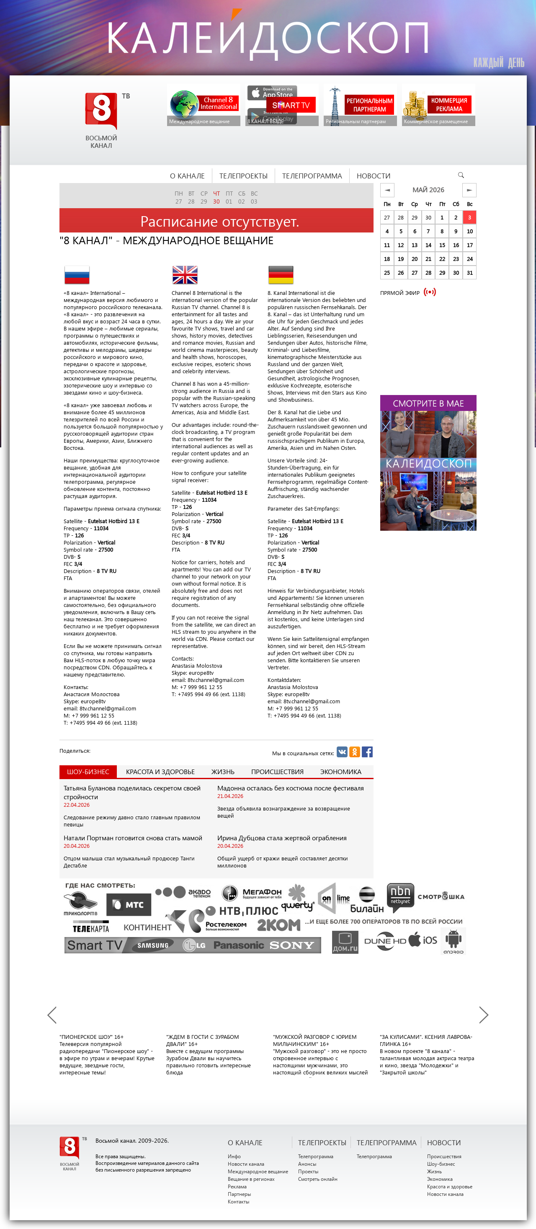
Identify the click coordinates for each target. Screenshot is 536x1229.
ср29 (204, 197)
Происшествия (277, 771)
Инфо (234, 1156)
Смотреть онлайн (318, 1178)
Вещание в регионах (251, 1178)
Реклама (237, 1186)
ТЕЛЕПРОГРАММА (387, 1142)
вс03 (254, 197)
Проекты (308, 1171)
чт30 (216, 197)
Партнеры (239, 1193)
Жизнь (222, 771)
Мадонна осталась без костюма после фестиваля (290, 787)
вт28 (191, 197)
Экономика (340, 771)
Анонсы (307, 1163)
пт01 (229, 197)
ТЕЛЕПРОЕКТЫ (322, 1142)
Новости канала (246, 1163)
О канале (245, 1142)
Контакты (239, 1201)
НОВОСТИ (444, 1142)
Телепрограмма (315, 1156)
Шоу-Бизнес (88, 771)
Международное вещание (258, 1171)
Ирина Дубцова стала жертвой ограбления (282, 837)
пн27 (179, 197)
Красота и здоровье (160, 771)
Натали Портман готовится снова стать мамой (133, 837)
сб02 (241, 197)
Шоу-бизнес (441, 1163)
